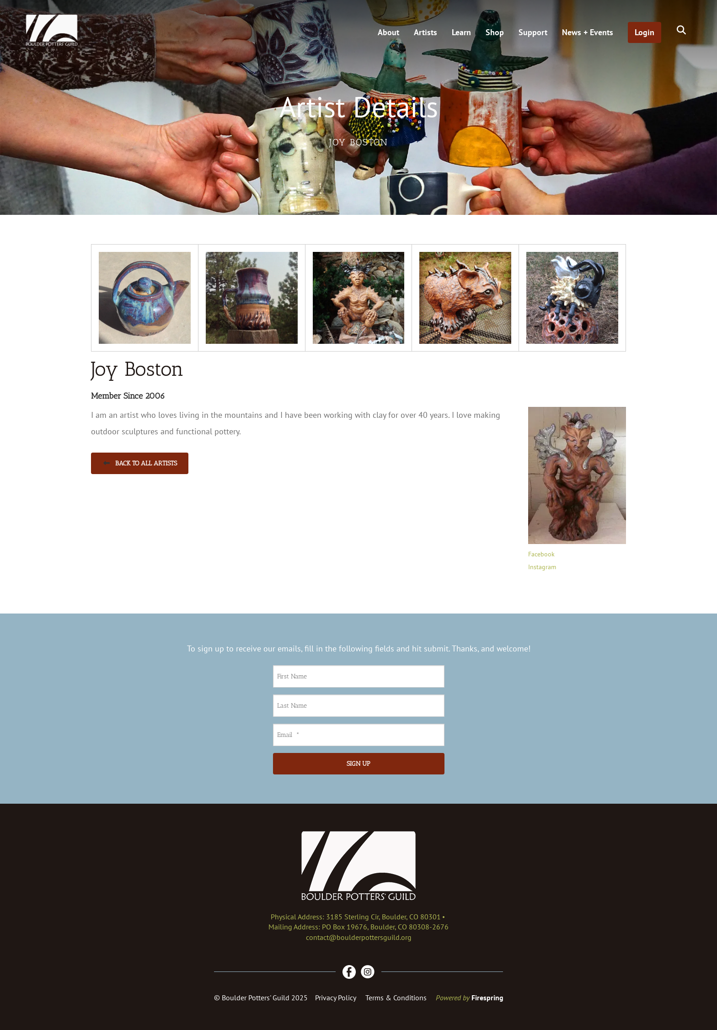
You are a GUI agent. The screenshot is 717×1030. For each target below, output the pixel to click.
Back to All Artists (139, 463)
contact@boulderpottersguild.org (359, 937)
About (388, 32)
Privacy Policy (335, 997)
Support (533, 32)
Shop (495, 32)
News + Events (587, 32)
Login (644, 32)
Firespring (487, 997)
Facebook (541, 554)
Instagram (542, 567)
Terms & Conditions (396, 997)
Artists (425, 32)
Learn (461, 32)
